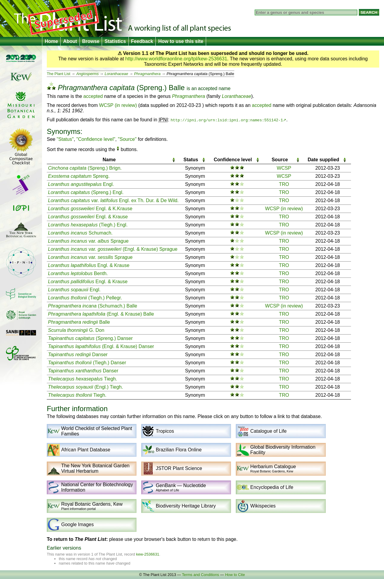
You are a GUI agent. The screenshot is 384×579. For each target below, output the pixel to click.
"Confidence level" (96, 139)
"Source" (127, 139)
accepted (207, 88)
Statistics (115, 41)
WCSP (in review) (118, 105)
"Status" (65, 139)
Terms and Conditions (200, 574)
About (70, 41)
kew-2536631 (147, 554)
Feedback (142, 41)
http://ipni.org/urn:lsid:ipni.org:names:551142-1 (227, 120)
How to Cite (235, 574)
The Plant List (58, 73)
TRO (284, 184)
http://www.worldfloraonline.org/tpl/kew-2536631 (176, 58)
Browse (91, 41)
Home (51, 41)
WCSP (284, 168)
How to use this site (180, 41)
